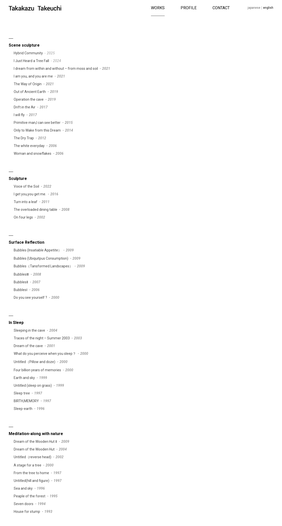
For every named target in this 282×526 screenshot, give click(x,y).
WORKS (158, 7)
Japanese (254, 7)
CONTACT (221, 7)
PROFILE (189, 7)
